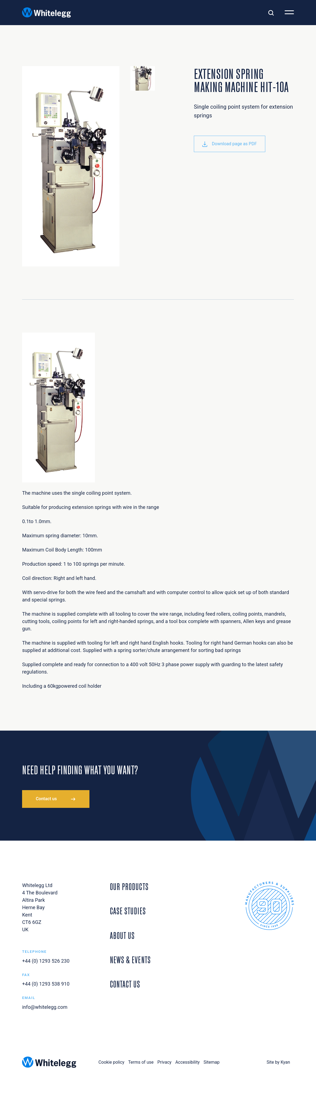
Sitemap (211, 1062)
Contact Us (125, 983)
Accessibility (187, 1062)
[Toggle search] (271, 12)
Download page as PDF (229, 144)
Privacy (164, 1062)
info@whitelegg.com (44, 1007)
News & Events (130, 959)
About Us (122, 934)
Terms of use (141, 1062)
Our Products (129, 886)
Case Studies (128, 910)
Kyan (285, 1062)
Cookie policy (111, 1062)
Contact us (46, 798)
